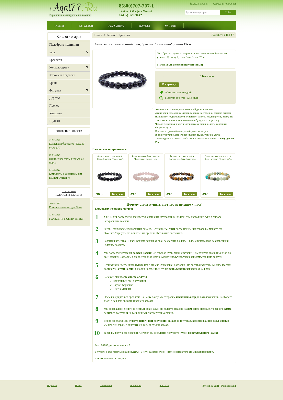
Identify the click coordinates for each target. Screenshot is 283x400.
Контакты (170, 25)
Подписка (52, 385)
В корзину (169, 84)
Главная (59, 25)
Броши (53, 82)
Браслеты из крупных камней (66, 218)
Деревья (54, 98)
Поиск (78, 385)
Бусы (52, 52)
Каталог (111, 35)
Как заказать (86, 25)
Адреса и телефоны (224, 3)
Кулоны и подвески (62, 75)
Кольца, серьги (59, 67)
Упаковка (55, 113)
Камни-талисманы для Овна (65, 207)
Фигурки (55, 90)
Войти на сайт (210, 385)
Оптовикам (135, 385)
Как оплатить (116, 25)
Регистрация (228, 385)
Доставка (144, 25)
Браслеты (55, 60)
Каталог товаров (69, 37)
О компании (106, 385)
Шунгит (54, 120)
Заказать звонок (199, 3)
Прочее (54, 105)
